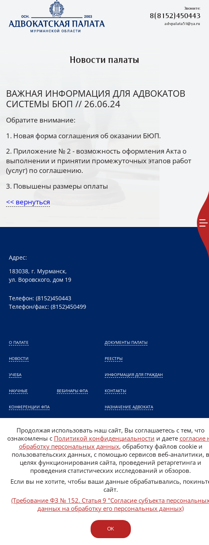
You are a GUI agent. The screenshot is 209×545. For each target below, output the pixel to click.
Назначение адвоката (129, 407)
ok (110, 528)
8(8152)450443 (175, 16)
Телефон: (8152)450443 (40, 298)
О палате (19, 342)
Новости (19, 358)
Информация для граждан (134, 374)
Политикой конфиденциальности (104, 438)
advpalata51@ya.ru (182, 24)
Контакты (115, 390)
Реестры (113, 358)
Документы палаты (126, 342)
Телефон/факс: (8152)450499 (47, 306)
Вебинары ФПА (72, 390)
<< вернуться (28, 201)
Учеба (15, 374)
